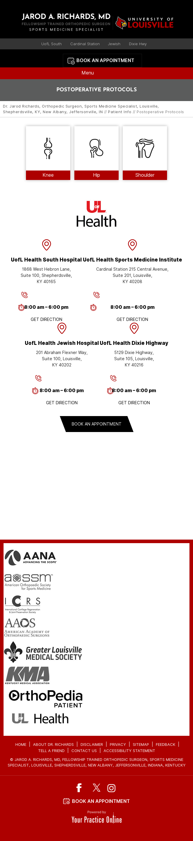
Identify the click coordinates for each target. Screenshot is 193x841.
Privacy (118, 744)
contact (96, 501)
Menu (95, 73)
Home (20, 744)
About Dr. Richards (53, 744)
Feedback (165, 744)
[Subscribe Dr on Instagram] (112, 787)
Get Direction (46, 319)
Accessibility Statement (129, 751)
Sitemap (141, 744)
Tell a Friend (51, 751)
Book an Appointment (105, 60)
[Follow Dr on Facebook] (81, 787)
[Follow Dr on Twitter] (96, 787)
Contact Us (84, 751)
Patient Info (119, 112)
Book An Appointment (101, 801)
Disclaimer (92, 744)
